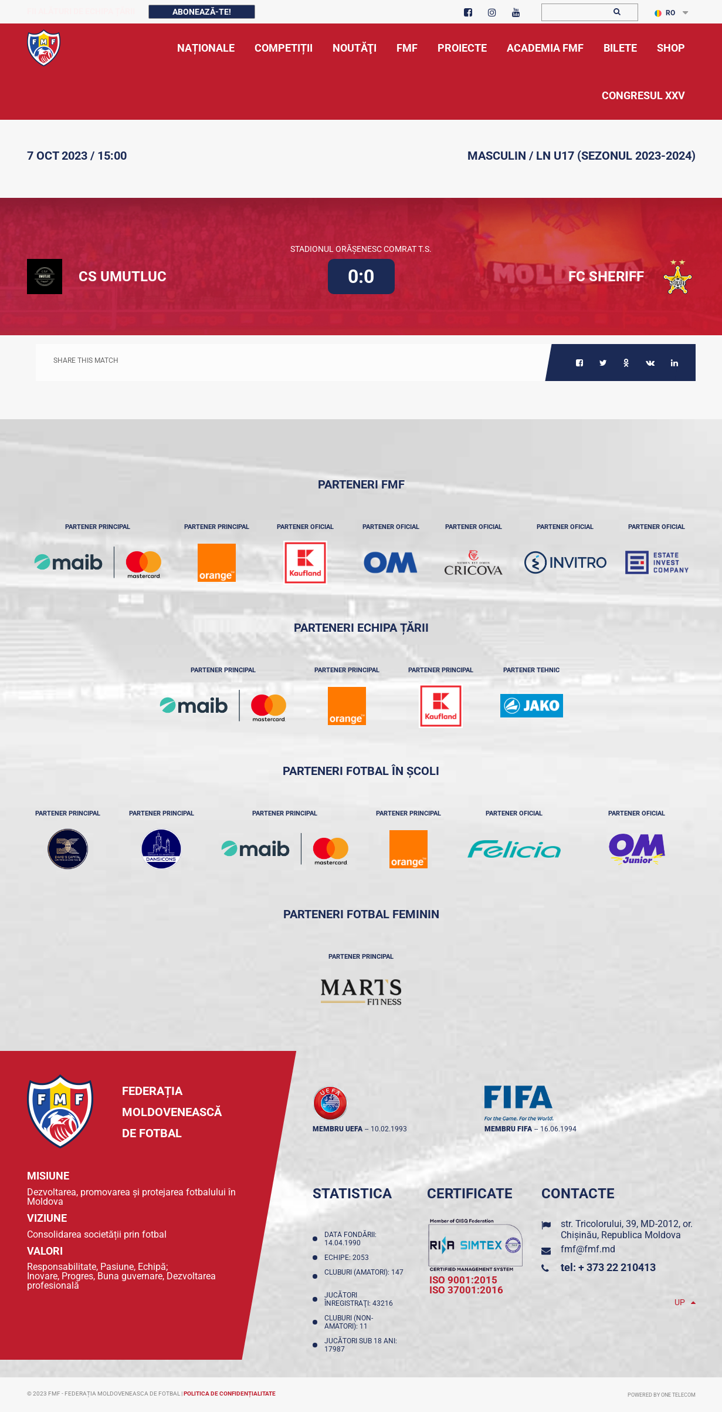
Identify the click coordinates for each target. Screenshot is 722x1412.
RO (665, 13)
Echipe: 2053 (348, 1257)
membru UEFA (337, 1129)
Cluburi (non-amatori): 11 (348, 1322)
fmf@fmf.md (588, 1249)
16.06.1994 (558, 1129)
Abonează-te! (201, 11)
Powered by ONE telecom (662, 1395)
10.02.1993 (389, 1129)
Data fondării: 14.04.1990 (350, 1239)
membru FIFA (508, 1129)
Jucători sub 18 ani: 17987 (360, 1345)
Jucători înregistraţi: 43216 (360, 1299)
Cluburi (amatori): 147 (364, 1276)
